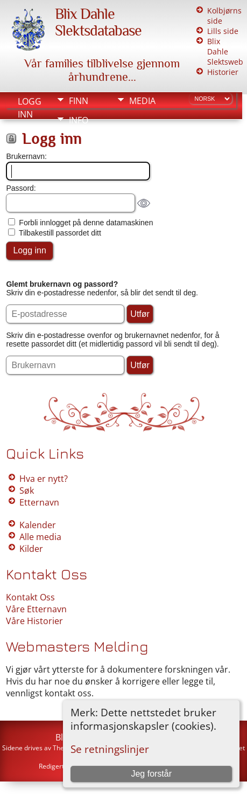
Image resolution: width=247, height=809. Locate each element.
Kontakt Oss (30, 597)
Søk (26, 490)
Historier (222, 72)
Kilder (31, 549)
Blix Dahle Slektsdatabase (98, 22)
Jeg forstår (151, 773)
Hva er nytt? (43, 479)
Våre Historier (34, 621)
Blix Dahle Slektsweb (225, 51)
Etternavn (39, 502)
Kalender (37, 525)
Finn (78, 101)
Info (78, 120)
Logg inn (29, 102)
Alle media (40, 537)
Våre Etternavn (36, 609)
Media (142, 101)
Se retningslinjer (109, 749)
